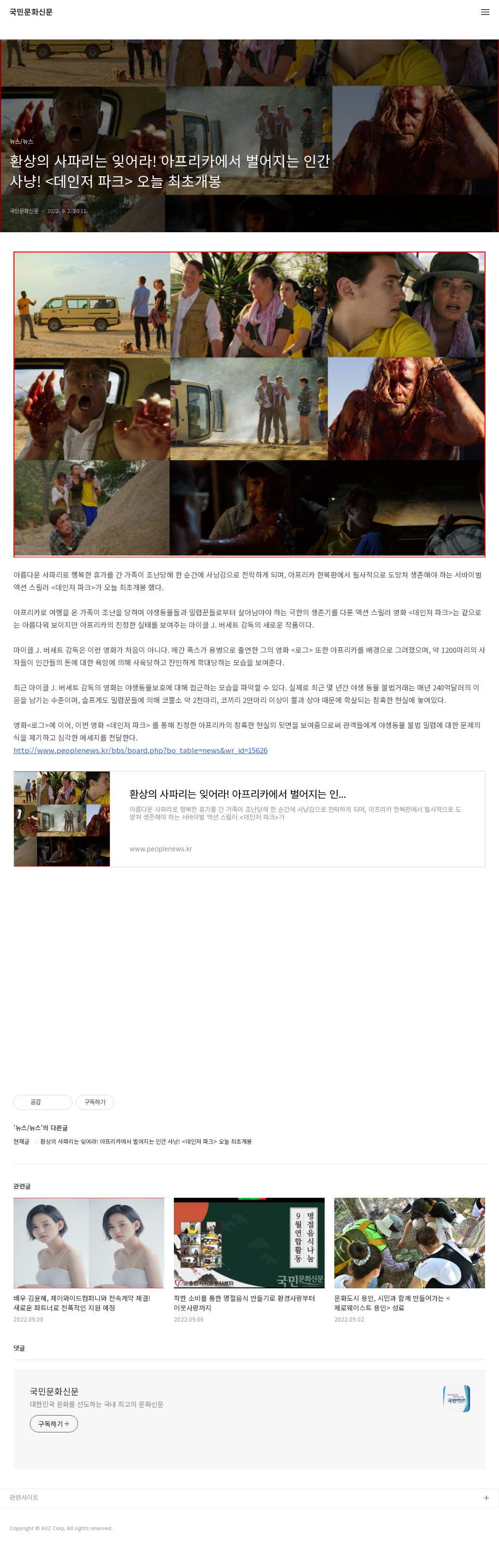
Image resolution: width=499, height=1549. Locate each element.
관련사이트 (24, 1497)
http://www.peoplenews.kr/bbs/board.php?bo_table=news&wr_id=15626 (140, 750)
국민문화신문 (31, 12)
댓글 (19, 1347)
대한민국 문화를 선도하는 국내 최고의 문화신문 (97, 1404)
